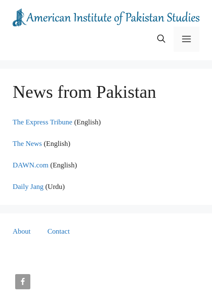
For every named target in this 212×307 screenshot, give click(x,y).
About (22, 231)
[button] (161, 39)
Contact (59, 231)
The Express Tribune (42, 122)
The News (27, 144)
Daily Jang (28, 187)
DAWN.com (30, 165)
